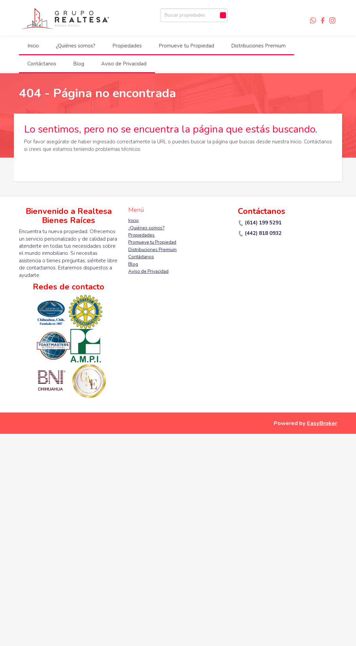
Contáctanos (41, 63)
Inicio (33, 45)
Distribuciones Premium (258, 45)
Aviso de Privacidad (124, 63)
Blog (78, 63)
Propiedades (127, 45)
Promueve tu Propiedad (186, 45)
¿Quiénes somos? (75, 45)
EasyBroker (322, 423)
